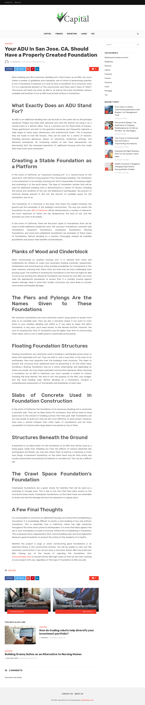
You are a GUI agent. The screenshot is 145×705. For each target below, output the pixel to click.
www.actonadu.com (21, 556)
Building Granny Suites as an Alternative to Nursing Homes (43, 654)
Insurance (108, 82)
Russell (45, 637)
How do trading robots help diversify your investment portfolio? (66, 632)
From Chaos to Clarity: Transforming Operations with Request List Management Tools (127, 111)
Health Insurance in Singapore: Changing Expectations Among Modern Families (127, 166)
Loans (84, 34)
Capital (47, 34)
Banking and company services (116, 58)
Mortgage (108, 91)
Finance (59, 34)
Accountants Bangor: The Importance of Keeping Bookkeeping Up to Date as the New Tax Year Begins (126, 126)
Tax (92, 34)
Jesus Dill (16, 62)
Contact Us (8, 2)
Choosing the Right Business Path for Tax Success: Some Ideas (127, 154)
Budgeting (72, 34)
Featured (8, 43)
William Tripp (12, 658)
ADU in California (40, 210)
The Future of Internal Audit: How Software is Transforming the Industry (127, 141)
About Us (18, 2)
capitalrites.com (87, 700)
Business (108, 66)
